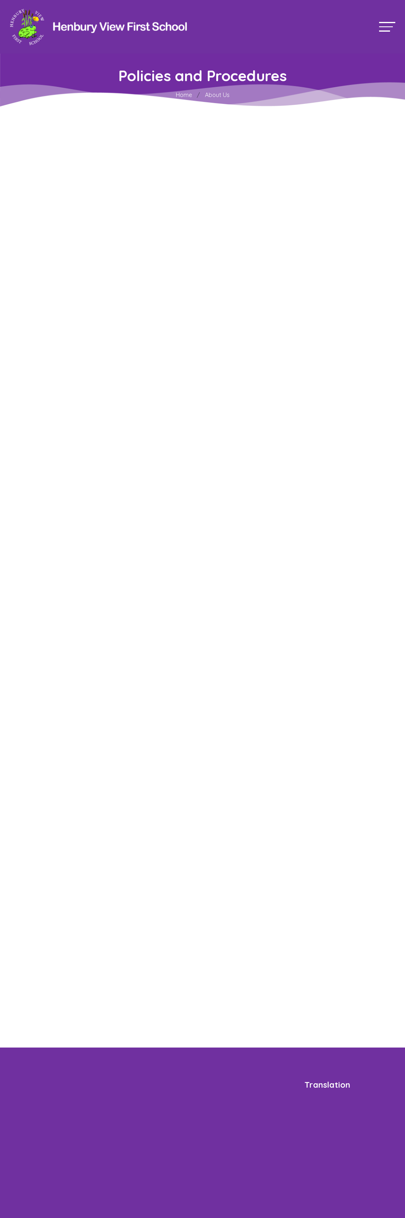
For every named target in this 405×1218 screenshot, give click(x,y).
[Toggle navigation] (387, 26)
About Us (217, 95)
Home (184, 95)
